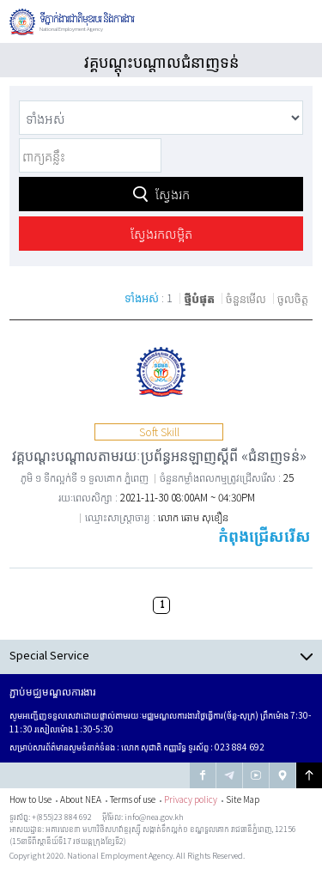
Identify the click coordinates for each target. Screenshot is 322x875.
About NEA (80, 799)
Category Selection (19, 99)
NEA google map (282, 775)
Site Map (242, 799)
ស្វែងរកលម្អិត (161, 233)
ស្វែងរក (172, 194)
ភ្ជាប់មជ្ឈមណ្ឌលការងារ (52, 691)
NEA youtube (256, 775)
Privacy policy (190, 799)
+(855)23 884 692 (62, 817)
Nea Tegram (229, 775)
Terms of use (132, 799)
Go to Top (309, 775)
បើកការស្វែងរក (255, 21)
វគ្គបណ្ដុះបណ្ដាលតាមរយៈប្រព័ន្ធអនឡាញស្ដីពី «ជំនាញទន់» (159, 455)
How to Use (30, 799)
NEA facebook (203, 775)
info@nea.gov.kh (154, 817)
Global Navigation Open (297, 21)
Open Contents (161, 656)
